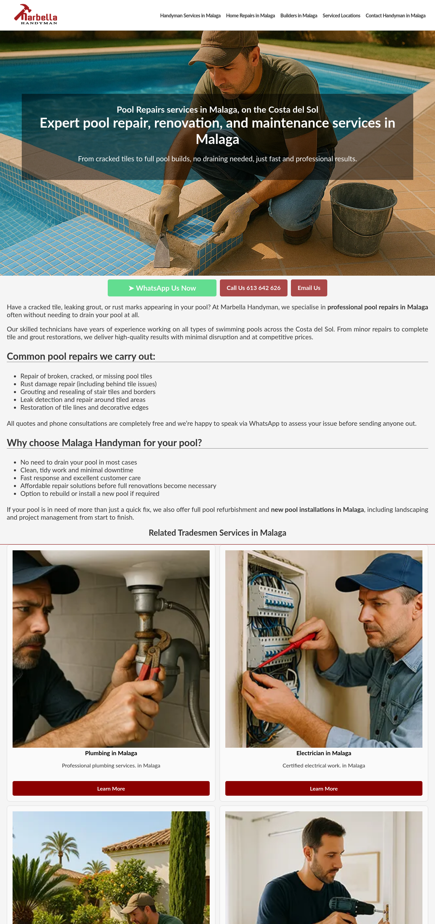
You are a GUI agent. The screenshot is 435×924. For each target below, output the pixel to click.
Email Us (309, 287)
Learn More (111, 788)
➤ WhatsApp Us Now (162, 287)
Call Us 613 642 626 (254, 287)
